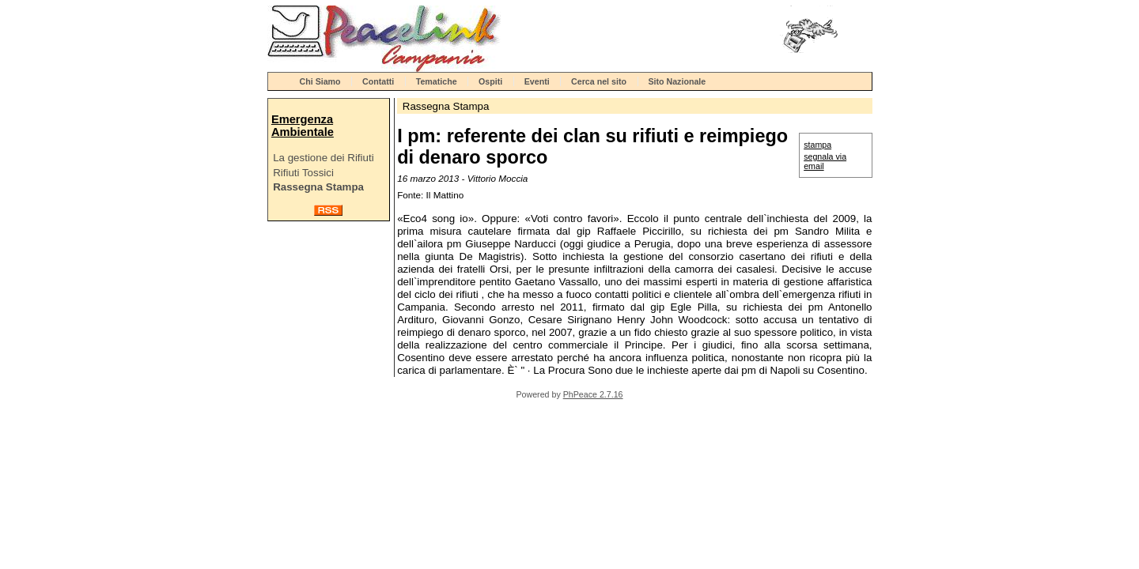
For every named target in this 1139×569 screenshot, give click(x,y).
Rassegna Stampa (318, 187)
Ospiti (490, 81)
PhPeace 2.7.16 (593, 394)
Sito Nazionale (677, 81)
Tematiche (436, 81)
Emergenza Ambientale (302, 125)
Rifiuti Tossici (303, 173)
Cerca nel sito (598, 81)
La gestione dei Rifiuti (323, 158)
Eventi (537, 81)
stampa (817, 144)
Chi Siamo (320, 81)
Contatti (378, 81)
